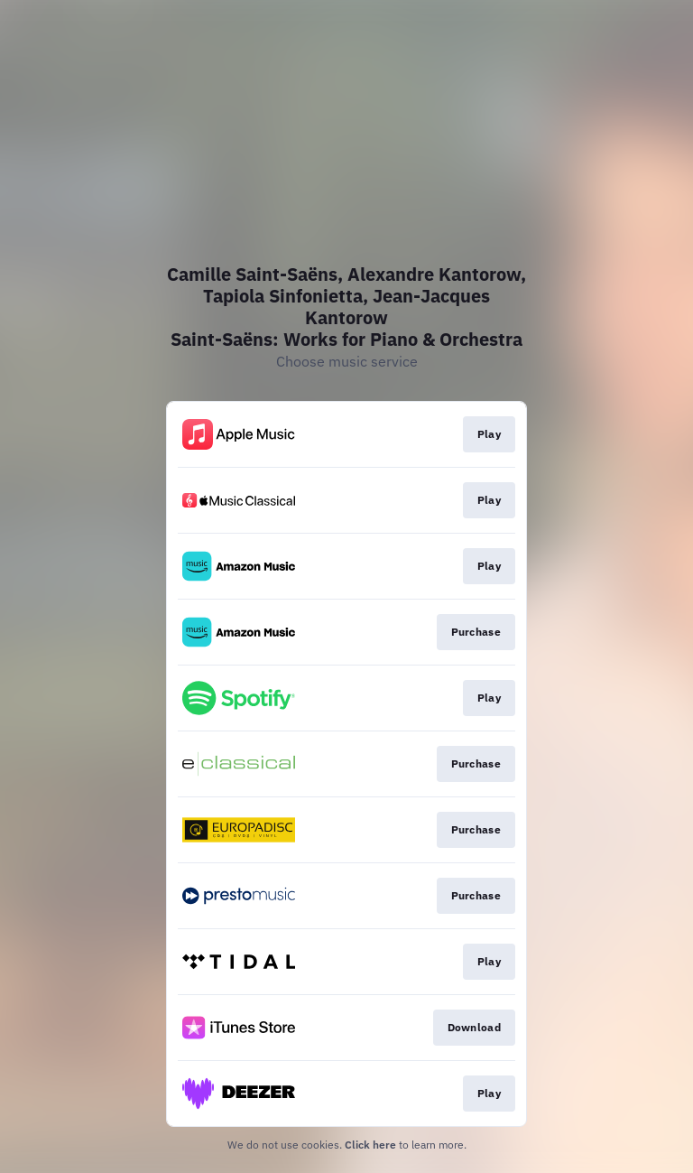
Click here (370, 1144)
